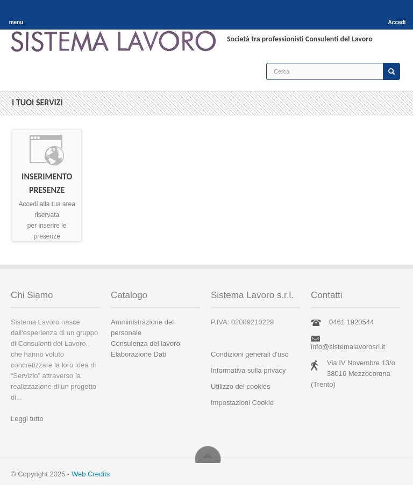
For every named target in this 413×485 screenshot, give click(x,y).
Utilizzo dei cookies (240, 386)
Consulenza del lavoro (145, 343)
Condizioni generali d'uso (250, 354)
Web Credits (91, 474)
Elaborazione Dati (138, 354)
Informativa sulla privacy (248, 370)
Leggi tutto (27, 419)
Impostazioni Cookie (242, 403)
